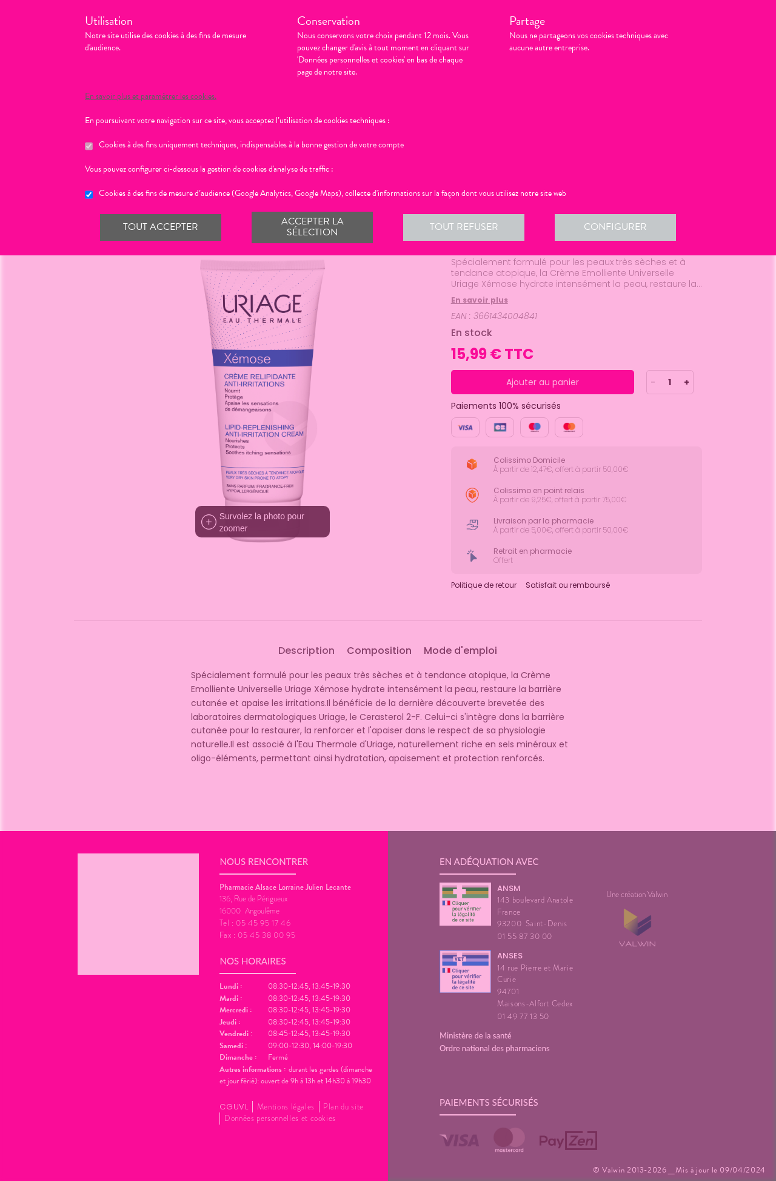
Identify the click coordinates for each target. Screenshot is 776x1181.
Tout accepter (160, 227)
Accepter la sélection (312, 227)
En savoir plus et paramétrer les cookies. (150, 96)
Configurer (615, 227)
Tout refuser (464, 227)
